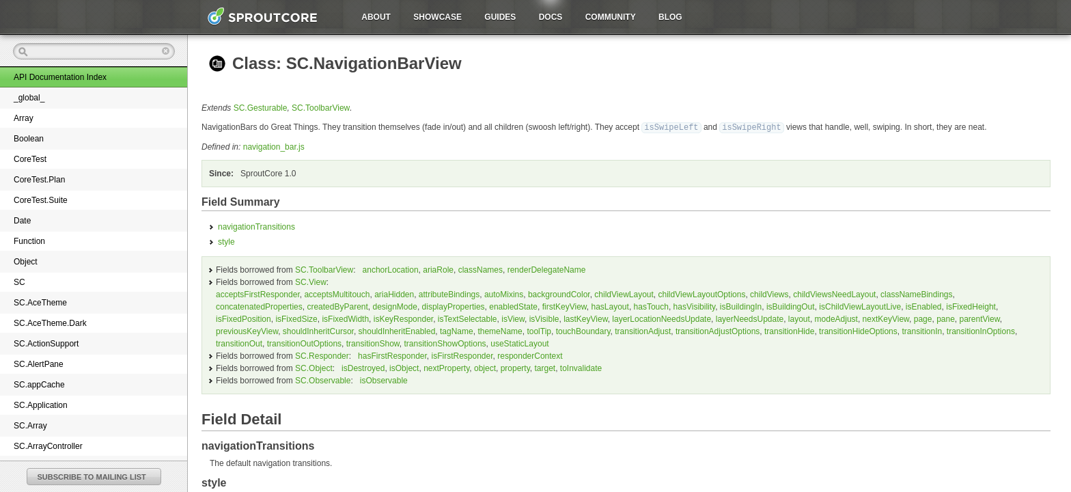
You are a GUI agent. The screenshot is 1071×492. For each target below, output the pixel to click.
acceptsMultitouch (337, 294)
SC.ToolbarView (321, 108)
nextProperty (446, 367)
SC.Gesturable (261, 108)
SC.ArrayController (48, 446)
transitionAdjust (643, 331)
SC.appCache (39, 385)
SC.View (310, 281)
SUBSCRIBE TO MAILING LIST (92, 477)
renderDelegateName (546, 269)
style (226, 241)
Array (23, 118)
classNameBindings (916, 294)
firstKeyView (564, 306)
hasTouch (651, 306)
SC (19, 282)
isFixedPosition (243, 318)
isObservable (384, 380)
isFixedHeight (971, 306)
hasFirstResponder (392, 355)
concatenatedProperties (259, 306)
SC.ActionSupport (46, 343)
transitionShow (373, 343)
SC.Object (314, 367)
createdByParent (337, 306)
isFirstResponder (462, 355)
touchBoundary (583, 331)
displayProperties (453, 306)
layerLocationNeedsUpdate (661, 318)
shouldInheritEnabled (397, 331)
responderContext (529, 355)
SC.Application (41, 405)
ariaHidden (394, 294)
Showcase (437, 17)
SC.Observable (322, 380)
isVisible (544, 318)
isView (513, 318)
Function (29, 241)
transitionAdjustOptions (718, 331)
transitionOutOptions (304, 343)
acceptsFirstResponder (258, 294)
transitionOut (239, 343)
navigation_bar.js (274, 146)
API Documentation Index (60, 77)
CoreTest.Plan (39, 179)
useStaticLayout (519, 343)
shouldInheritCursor (318, 331)
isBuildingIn (741, 306)
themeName (499, 331)
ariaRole (438, 269)
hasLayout (609, 306)
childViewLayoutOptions (702, 294)
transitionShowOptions (445, 343)
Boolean (29, 139)
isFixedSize (296, 318)
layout (799, 318)
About (376, 17)
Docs (551, 17)
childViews (769, 294)
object (485, 367)
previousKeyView (247, 331)
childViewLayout (624, 294)
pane (945, 318)
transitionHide (789, 331)
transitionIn (922, 331)
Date (22, 221)
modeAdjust (836, 318)
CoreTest (30, 159)
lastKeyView (585, 318)
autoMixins (503, 294)
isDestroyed (363, 367)
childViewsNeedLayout (834, 294)
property (515, 367)
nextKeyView (886, 318)
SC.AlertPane (39, 364)
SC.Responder (322, 355)
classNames (480, 269)
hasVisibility (694, 306)
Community (610, 17)
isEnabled (924, 306)
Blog (670, 17)
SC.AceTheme (40, 303)
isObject (404, 367)
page (923, 318)
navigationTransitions (256, 226)
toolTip (539, 331)
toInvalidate (581, 367)
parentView (980, 318)
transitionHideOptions (858, 331)
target (544, 367)
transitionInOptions (981, 331)
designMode (394, 306)
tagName (456, 331)
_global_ (29, 97)
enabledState (513, 306)
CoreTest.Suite (41, 200)
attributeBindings (449, 294)
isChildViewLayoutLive (860, 306)
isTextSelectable (467, 318)
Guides (500, 17)
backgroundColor (559, 294)
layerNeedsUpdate (749, 318)
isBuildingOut (790, 306)
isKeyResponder (403, 318)
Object (26, 261)
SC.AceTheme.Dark (50, 323)
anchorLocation (391, 269)
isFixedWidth (345, 318)
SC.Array (30, 425)
